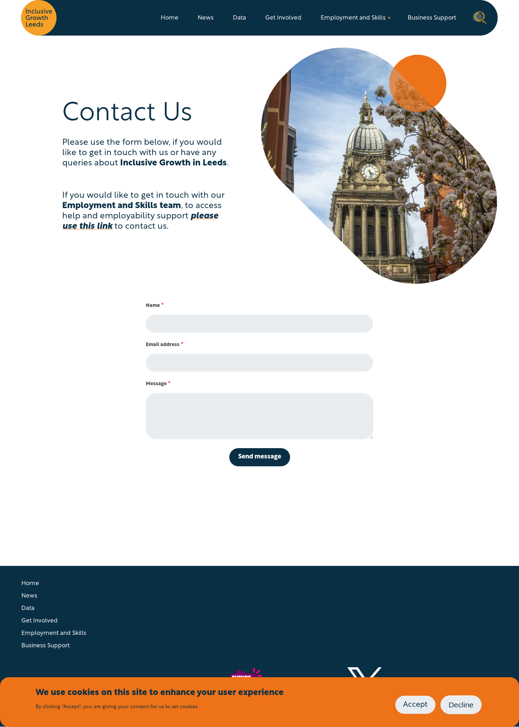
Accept (415, 705)
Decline (461, 705)
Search (480, 17)
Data (239, 18)
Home (169, 18)
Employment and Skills (353, 18)
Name (153, 305)
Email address (163, 344)
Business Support (432, 18)
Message (156, 384)
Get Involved (283, 18)
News (206, 18)
